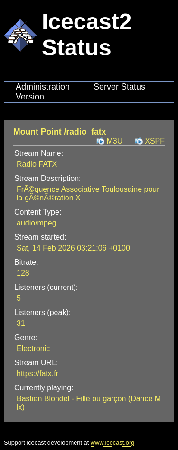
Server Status (119, 86)
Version (30, 96)
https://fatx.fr (37, 373)
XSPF (155, 141)
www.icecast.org (112, 442)
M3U (114, 141)
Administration (43, 86)
